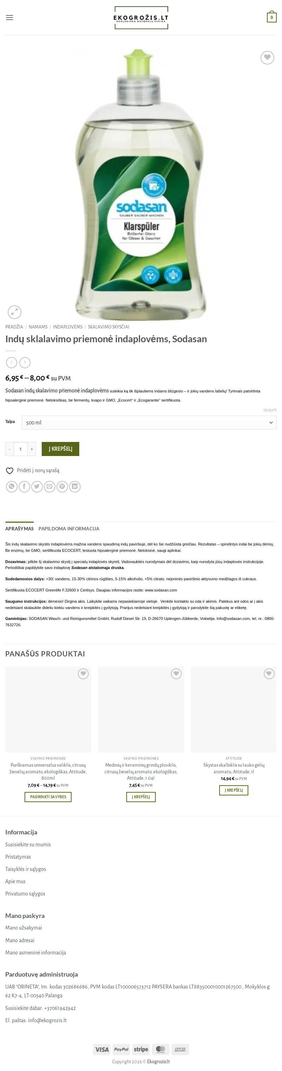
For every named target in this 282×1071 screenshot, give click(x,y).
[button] (9, 17)
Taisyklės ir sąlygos (25, 869)
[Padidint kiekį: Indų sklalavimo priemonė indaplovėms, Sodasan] (32, 449)
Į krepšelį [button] (141, 797)
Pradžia (14, 327)
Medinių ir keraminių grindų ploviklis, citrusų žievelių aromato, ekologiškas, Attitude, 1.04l (141, 771)
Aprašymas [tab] (19, 528)
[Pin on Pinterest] (62, 486)
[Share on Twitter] (37, 486)
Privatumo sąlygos (25, 894)
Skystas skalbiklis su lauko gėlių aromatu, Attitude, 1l (233, 768)
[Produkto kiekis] (21, 449)
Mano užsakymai (23, 928)
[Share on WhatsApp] (12, 486)
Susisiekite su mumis (28, 844)
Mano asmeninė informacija (35, 953)
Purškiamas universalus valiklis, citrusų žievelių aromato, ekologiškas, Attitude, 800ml (48, 771)
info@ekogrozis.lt (47, 1020)
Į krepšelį (61, 449)
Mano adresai (19, 940)
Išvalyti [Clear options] (270, 410)
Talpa (10, 421)
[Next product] (11, 362)
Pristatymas (18, 857)
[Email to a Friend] (49, 486)
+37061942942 (60, 1008)
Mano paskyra (25, 915)
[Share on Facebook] (24, 486)
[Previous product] (24, 362)
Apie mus (15, 881)
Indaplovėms (67, 327)
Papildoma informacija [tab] (69, 528)
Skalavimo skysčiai (108, 327)
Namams (38, 327)
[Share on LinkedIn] (75, 486)
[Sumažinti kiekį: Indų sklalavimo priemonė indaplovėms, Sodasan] (9, 449)
